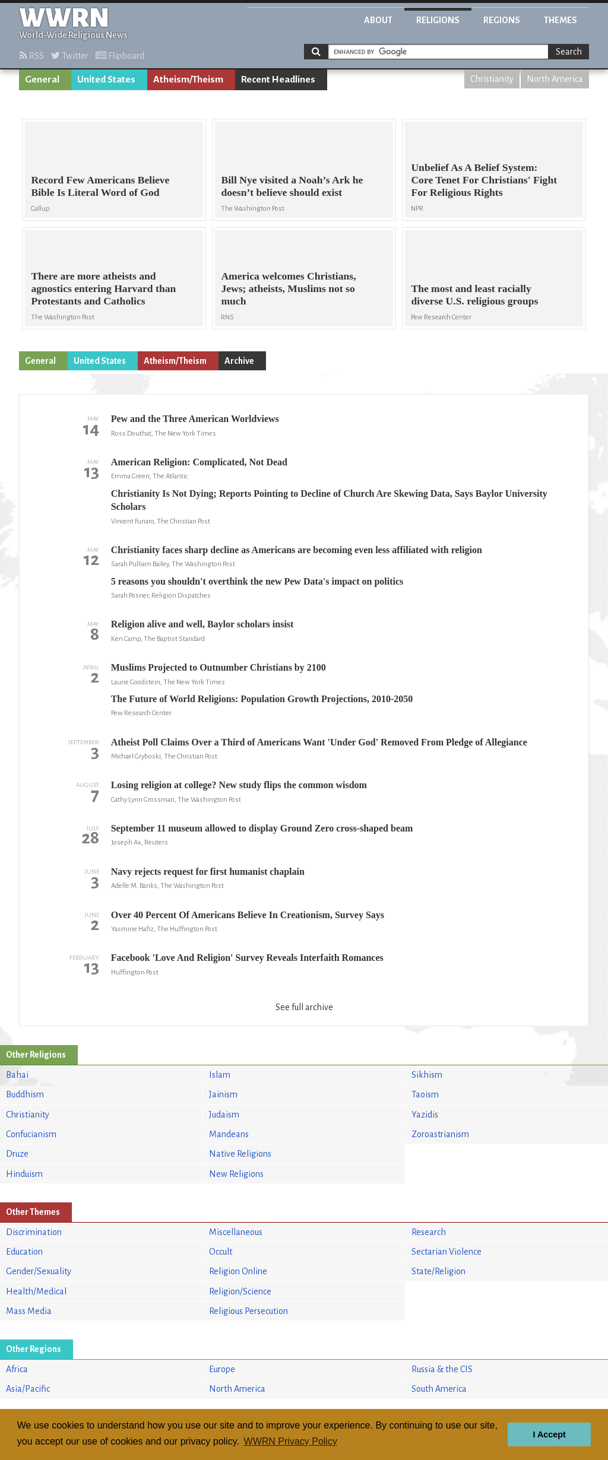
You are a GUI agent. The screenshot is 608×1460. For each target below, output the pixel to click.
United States (106, 79)
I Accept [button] (549, 1434)
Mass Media (29, 1311)
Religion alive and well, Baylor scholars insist (202, 624)
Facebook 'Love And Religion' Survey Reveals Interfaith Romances (247, 958)
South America (439, 1389)
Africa (17, 1369)
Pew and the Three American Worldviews (195, 419)
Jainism (223, 1094)
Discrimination (34, 1232)
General (42, 79)
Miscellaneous (235, 1232)
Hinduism (24, 1174)
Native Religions (240, 1154)
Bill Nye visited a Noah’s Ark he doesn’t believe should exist (292, 186)
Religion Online (238, 1271)
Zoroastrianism (440, 1134)
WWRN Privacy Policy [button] (290, 1441)
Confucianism (31, 1134)
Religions (438, 20)
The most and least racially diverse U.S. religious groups (474, 295)
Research (428, 1232)
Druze (17, 1154)
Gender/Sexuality (38, 1271)
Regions (501, 20)
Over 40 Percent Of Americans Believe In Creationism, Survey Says (247, 915)
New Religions (236, 1174)
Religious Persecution (248, 1311)
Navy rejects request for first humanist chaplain (208, 872)
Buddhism (25, 1094)
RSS (32, 56)
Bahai (17, 1075)
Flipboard (120, 56)
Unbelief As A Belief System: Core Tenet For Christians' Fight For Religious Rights (484, 179)
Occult (220, 1251)
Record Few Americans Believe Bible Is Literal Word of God (100, 186)
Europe (222, 1369)
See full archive (304, 1007)
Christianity (492, 79)
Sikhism (426, 1075)
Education (24, 1251)
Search (569, 51)
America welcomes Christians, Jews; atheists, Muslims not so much (288, 288)
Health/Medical (36, 1291)
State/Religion (438, 1271)
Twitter (69, 56)
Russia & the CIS (442, 1369)
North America (555, 79)
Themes (560, 20)
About (378, 20)
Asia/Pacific (28, 1389)
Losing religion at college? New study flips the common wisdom (239, 785)
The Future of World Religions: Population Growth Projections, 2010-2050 (262, 699)
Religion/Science (240, 1291)
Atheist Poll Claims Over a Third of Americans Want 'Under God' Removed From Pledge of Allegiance (319, 742)
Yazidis (424, 1114)
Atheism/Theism (188, 79)
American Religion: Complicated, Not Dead (199, 462)
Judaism (224, 1114)
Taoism (425, 1094)
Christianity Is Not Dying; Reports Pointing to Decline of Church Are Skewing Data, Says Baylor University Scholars (329, 500)
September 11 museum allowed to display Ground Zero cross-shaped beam (262, 828)
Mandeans (229, 1134)
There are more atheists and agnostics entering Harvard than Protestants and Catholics (103, 288)
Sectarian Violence (446, 1251)
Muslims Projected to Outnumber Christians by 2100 (218, 667)
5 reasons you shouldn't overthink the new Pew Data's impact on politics (257, 581)
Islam (219, 1075)
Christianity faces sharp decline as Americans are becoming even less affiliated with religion (296, 550)
